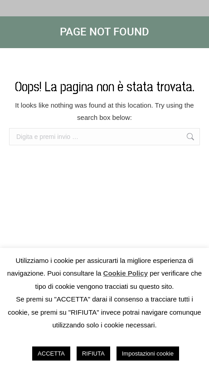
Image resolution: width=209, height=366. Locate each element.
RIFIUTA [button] (93, 353)
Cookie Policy (125, 273)
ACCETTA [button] (51, 353)
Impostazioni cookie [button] (148, 353)
